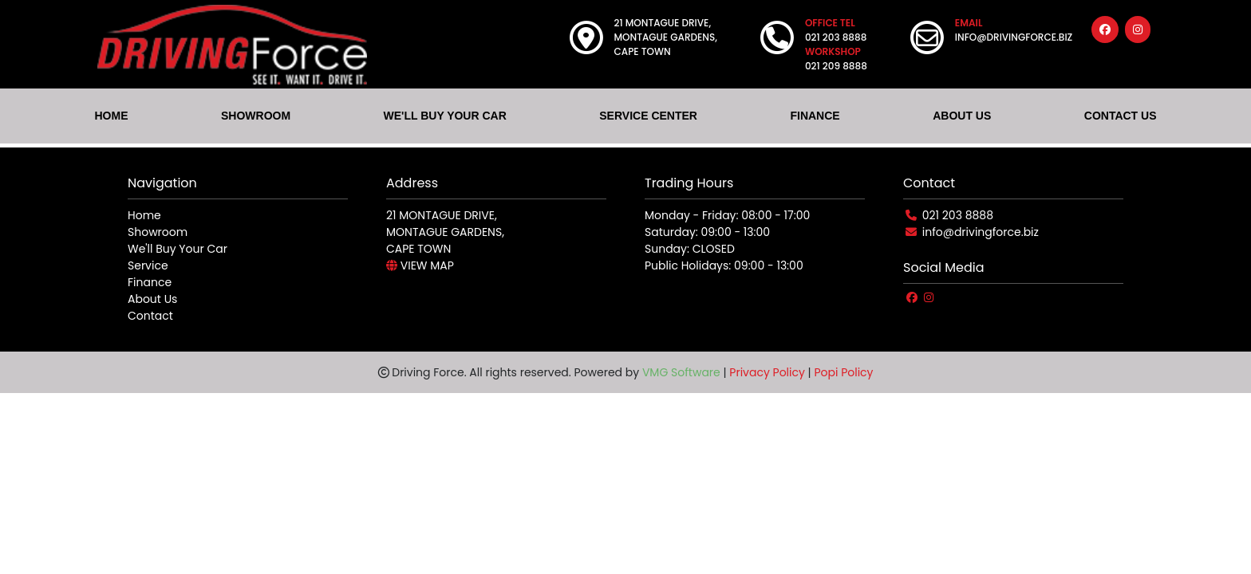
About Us (152, 299)
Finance (150, 282)
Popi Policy (843, 372)
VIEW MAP (420, 265)
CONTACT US (1120, 115)
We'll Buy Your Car (177, 249)
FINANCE (814, 115)
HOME (111, 115)
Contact (150, 316)
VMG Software (681, 372)
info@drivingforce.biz (980, 232)
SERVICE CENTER (648, 115)
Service (148, 265)
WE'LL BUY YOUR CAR (445, 115)
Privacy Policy (767, 372)
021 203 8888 (957, 215)
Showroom (157, 232)
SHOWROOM (255, 115)
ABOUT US (962, 115)
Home (144, 215)
